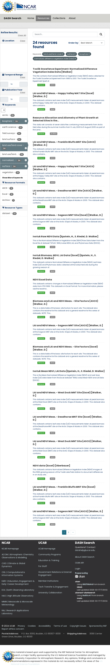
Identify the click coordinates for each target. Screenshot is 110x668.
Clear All (22, 35)
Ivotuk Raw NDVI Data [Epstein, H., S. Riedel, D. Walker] (65, 236)
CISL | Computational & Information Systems (13, 574)
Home (30, 18)
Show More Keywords (12, 177)
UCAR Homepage (46, 548)
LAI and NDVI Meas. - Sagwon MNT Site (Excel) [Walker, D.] (68, 215)
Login (77, 568)
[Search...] (65, 34)
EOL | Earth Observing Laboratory (18, 589)
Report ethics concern (13, 628)
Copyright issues (78, 625)
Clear (22, 41)
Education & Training (48, 560)
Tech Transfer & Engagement (53, 586)
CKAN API (79, 562)
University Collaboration (50, 592)
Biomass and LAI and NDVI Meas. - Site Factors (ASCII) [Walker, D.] (65, 302)
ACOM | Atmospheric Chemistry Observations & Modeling (18, 556)
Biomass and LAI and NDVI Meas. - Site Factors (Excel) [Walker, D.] (65, 348)
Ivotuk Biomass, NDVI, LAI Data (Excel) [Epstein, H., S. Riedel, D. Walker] (64, 257)
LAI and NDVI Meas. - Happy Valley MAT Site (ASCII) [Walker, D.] (63, 168)
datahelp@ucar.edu (85, 550)
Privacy (21, 625)
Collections (59, 18)
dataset (41, 85)
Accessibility (45, 625)
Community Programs (49, 554)
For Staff (42, 566)
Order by (73, 42)
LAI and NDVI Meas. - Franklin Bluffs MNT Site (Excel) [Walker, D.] (64, 488)
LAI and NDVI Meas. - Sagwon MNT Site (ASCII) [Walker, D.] (68, 325)
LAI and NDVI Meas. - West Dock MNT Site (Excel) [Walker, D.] (67, 394)
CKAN (80, 576)
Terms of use (60, 625)
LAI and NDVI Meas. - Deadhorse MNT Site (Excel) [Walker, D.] (67, 418)
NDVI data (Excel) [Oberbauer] (51, 465)
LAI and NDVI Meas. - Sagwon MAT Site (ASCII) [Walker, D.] (68, 511)
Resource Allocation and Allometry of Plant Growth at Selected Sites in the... (65, 119)
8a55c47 (87, 595)
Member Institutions (48, 580)
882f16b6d (87, 584)
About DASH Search (84, 557)
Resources (43, 18)
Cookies (32, 625)
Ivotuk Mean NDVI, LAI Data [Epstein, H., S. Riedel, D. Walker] (69, 371)
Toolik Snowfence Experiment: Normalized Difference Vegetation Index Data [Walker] (65, 70)
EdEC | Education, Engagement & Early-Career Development (18, 582)
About (72, 18)
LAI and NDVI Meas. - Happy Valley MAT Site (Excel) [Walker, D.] (63, 95)
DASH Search (12, 18)
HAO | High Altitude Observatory (17, 595)
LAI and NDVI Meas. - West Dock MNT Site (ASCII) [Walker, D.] (67, 443)
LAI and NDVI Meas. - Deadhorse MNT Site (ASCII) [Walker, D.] (68, 192)
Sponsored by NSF (98, 625)
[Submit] (101, 34)
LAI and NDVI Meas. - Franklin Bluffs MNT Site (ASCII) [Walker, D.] (64, 143)
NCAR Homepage (10, 548)
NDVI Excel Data (42, 279)
